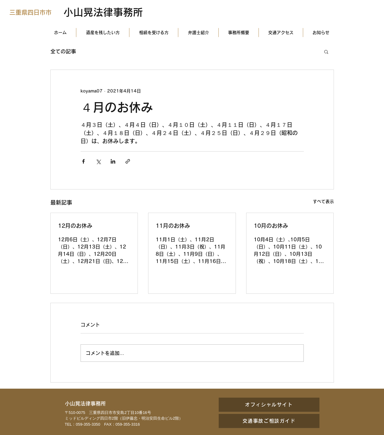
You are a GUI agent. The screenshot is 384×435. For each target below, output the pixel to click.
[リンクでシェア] (128, 161)
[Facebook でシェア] (83, 161)
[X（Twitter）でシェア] (98, 161)
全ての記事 (63, 51)
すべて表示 (323, 201)
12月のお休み (75, 225)
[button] (326, 51)
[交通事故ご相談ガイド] (269, 421)
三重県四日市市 (30, 12)
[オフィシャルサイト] (269, 405)
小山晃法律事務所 (103, 12)
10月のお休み (271, 225)
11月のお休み (173, 225)
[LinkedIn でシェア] (113, 161)
